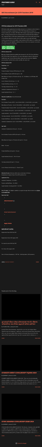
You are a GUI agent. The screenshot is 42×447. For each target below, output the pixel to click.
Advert (6, 201)
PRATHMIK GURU (8, 2)
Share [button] (37, 262)
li (9, 223)
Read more (37, 338)
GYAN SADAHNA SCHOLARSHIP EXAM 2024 (18, 421)
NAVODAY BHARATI (9, 262)
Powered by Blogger (21, 443)
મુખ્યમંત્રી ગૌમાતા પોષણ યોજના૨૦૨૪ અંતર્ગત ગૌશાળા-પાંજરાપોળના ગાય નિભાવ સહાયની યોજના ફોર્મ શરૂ (20, 323)
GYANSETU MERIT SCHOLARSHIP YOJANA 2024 (19, 373)
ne (11, 223)
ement (11, 201)
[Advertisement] (21, 277)
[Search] (36, 2)
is (8, 201)
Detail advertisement (10, 212)
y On (8, 223)
